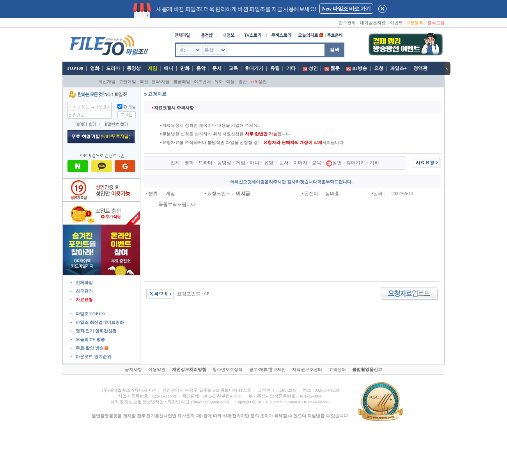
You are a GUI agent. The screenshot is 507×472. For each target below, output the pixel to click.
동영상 (134, 68)
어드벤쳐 (202, 81)
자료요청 (83, 299)
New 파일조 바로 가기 (346, 9)
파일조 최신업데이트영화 (99, 322)
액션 (144, 81)
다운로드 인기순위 (92, 356)
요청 (378, 68)
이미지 (300, 162)
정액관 (420, 68)
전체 (175, 162)
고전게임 (127, 81)
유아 (218, 81)
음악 (201, 68)
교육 (233, 68)
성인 (313, 68)
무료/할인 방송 (89, 348)
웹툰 (335, 68)
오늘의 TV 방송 (89, 339)
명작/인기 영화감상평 (95, 330)
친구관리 (347, 22)
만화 (185, 68)
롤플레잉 (181, 81)
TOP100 (74, 68)
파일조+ (398, 68)
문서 (217, 68)
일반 (242, 81)
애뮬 (230, 81)
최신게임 (106, 81)
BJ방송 (359, 68)
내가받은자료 (373, 22)
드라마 (113, 68)
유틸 (275, 68)
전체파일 (83, 282)
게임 (152, 68)
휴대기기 (254, 68)
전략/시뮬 (160, 81)
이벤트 (396, 22)
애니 (168, 68)
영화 (94, 68)
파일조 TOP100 (89, 313)
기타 (291, 68)
